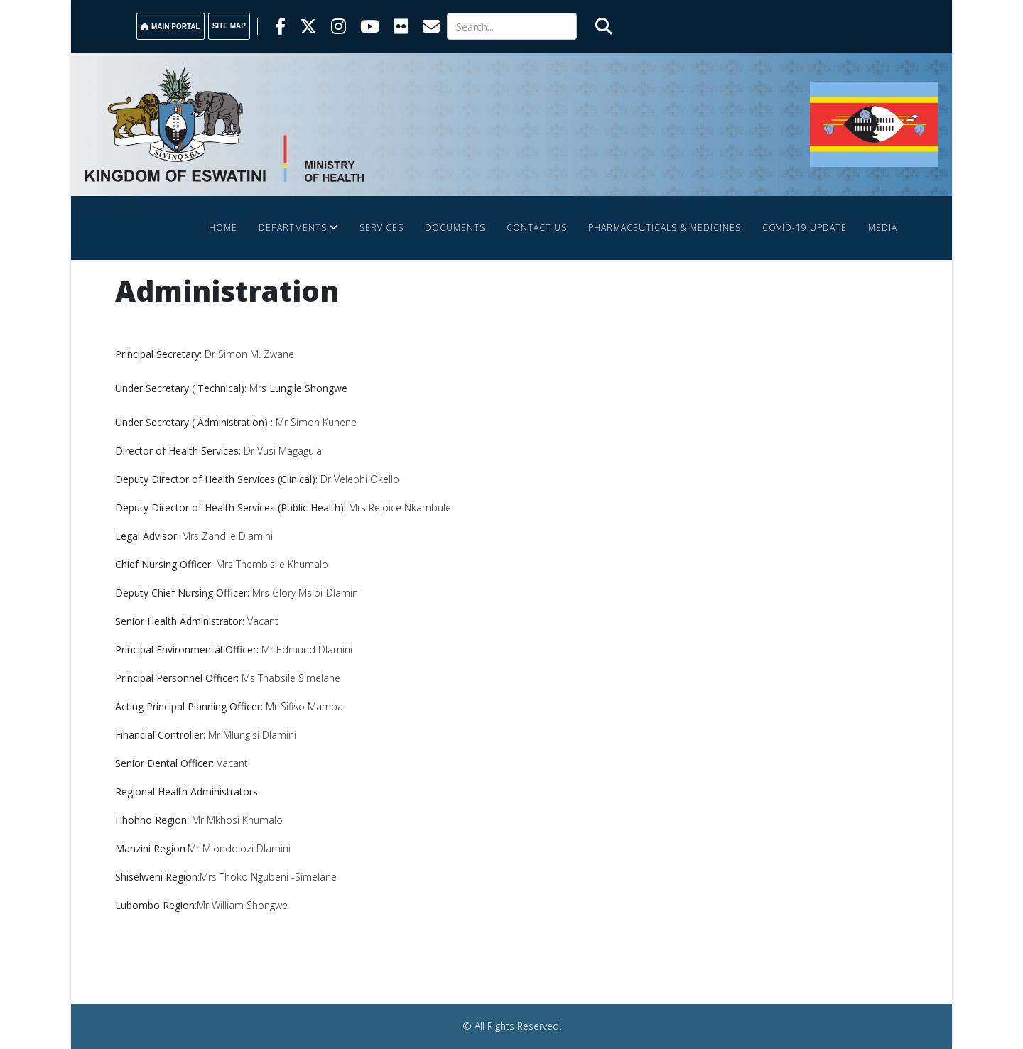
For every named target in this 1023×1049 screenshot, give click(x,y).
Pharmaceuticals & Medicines (664, 228)
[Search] (512, 26)
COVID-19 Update (804, 228)
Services (381, 228)
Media (882, 228)
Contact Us (537, 228)
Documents (455, 228)
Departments (293, 228)
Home (223, 228)
